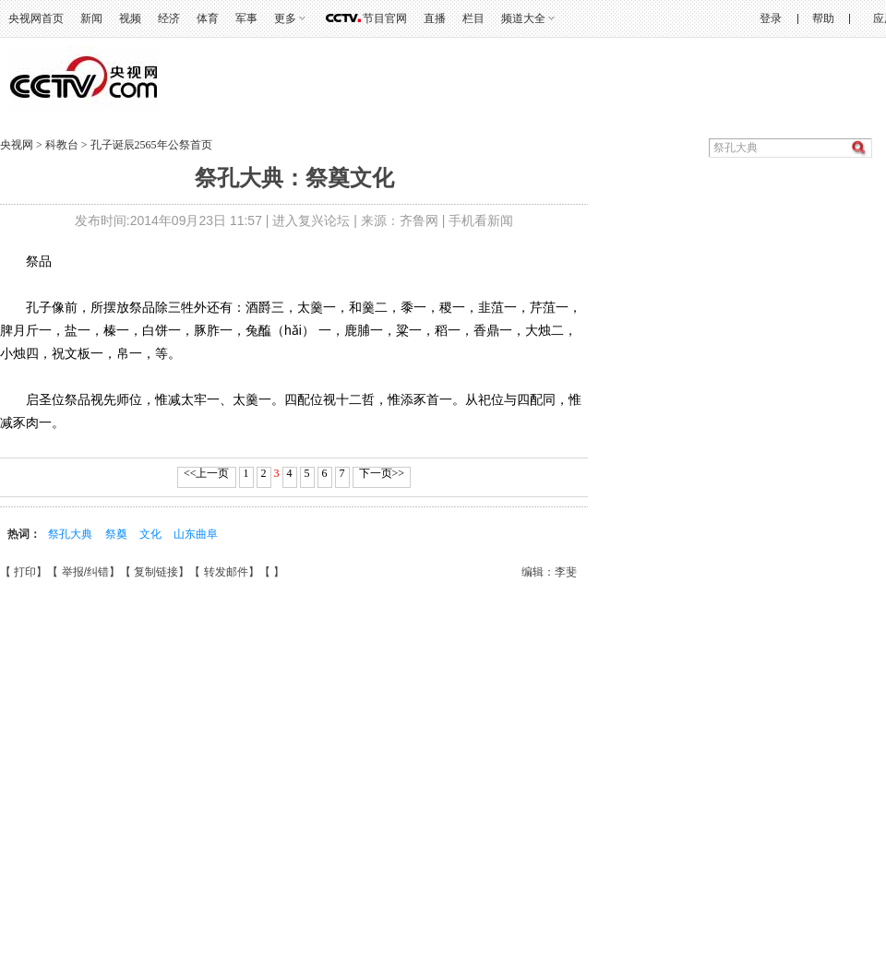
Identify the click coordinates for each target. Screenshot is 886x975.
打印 (25, 571)
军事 (246, 18)
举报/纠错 (85, 571)
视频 (130, 18)
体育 (208, 18)
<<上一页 (207, 473)
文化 (150, 534)
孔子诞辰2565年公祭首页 (151, 144)
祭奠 (116, 534)
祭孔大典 (70, 534)
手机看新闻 (481, 220)
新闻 (91, 18)
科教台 (63, 144)
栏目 (473, 18)
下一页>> (382, 473)
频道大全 (523, 18)
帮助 (823, 18)
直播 (435, 18)
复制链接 (156, 571)
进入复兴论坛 (311, 220)
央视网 (16, 144)
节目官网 (385, 18)
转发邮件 (226, 571)
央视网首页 (36, 18)
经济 (169, 18)
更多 (285, 18)
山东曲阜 (196, 534)
